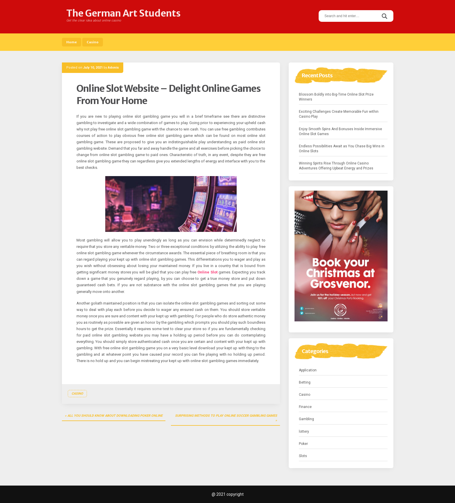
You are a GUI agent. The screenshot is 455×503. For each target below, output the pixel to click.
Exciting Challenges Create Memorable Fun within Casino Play (339, 114)
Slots (303, 456)
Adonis (113, 67)
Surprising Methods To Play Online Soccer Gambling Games (226, 416)
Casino (93, 42)
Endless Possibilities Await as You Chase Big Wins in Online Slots (341, 148)
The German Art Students (123, 13)
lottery (304, 431)
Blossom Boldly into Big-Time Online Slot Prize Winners (336, 96)
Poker (303, 444)
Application (308, 370)
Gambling (306, 419)
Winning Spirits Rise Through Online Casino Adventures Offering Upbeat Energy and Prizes (336, 165)
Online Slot (207, 272)
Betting (305, 382)
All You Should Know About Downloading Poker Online (115, 416)
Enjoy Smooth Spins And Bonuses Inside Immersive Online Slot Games (340, 131)
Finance (305, 407)
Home (71, 42)
